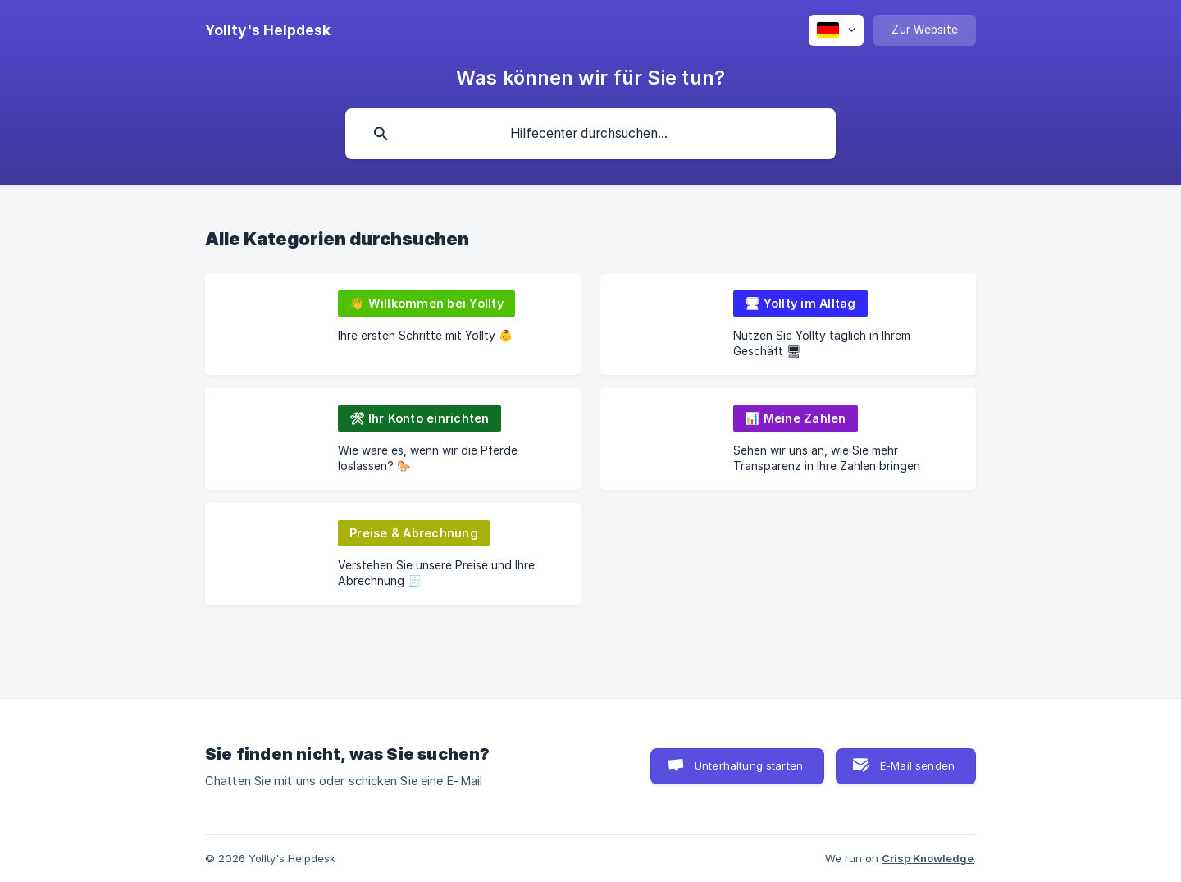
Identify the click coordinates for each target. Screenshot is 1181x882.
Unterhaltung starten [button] (749, 765)
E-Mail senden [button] (917, 765)
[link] (393, 324)
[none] (268, 30)
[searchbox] (590, 133)
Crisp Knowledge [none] (928, 858)
